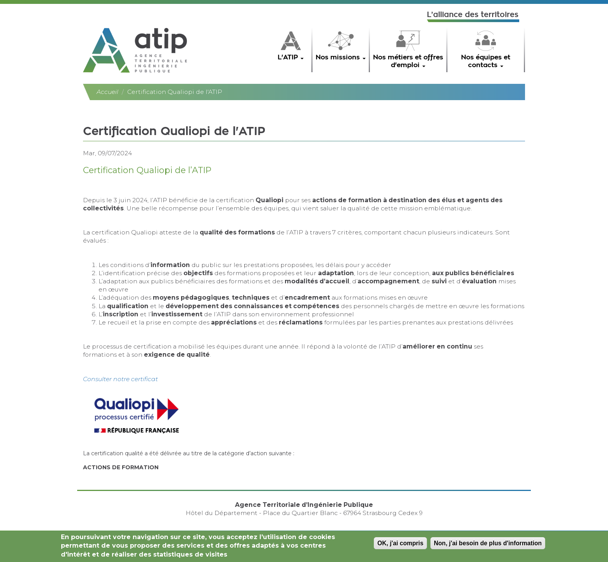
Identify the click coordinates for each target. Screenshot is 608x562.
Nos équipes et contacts (485, 61)
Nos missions (341, 57)
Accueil (107, 91)
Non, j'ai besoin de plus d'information (488, 544)
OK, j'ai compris (400, 544)
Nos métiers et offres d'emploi (408, 61)
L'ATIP (291, 57)
